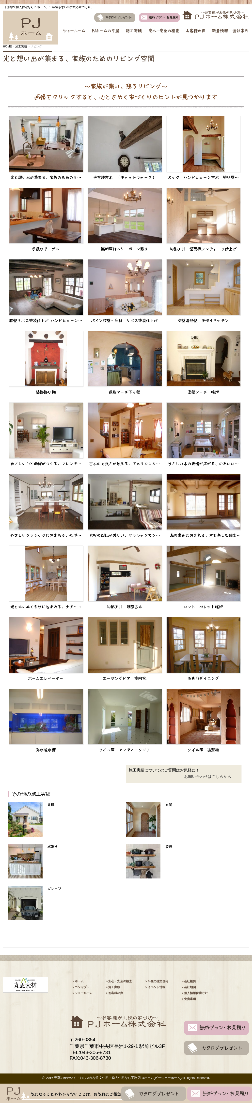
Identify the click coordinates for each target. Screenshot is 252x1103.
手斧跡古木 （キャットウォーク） (124, 177)
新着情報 (221, 27)
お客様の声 (195, 27)
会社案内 (241, 27)
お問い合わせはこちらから (207, 776)
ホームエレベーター (45, 678)
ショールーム (73, 27)
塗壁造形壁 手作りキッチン (203, 320)
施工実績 (133, 27)
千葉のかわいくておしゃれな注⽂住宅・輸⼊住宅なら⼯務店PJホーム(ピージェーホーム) (117, 1078)
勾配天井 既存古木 (124, 607)
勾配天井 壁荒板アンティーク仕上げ (203, 249)
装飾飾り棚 (46, 392)
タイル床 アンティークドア (124, 750)
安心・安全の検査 (163, 27)
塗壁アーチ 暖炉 (203, 392)
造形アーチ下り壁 (124, 392)
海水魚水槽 (46, 750)
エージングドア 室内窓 (124, 678)
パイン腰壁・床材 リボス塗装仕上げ (124, 320)
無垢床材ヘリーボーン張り (124, 249)
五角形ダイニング (203, 678)
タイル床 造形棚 (203, 750)
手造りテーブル (46, 249)
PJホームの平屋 (105, 27)
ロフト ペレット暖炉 (203, 607)
